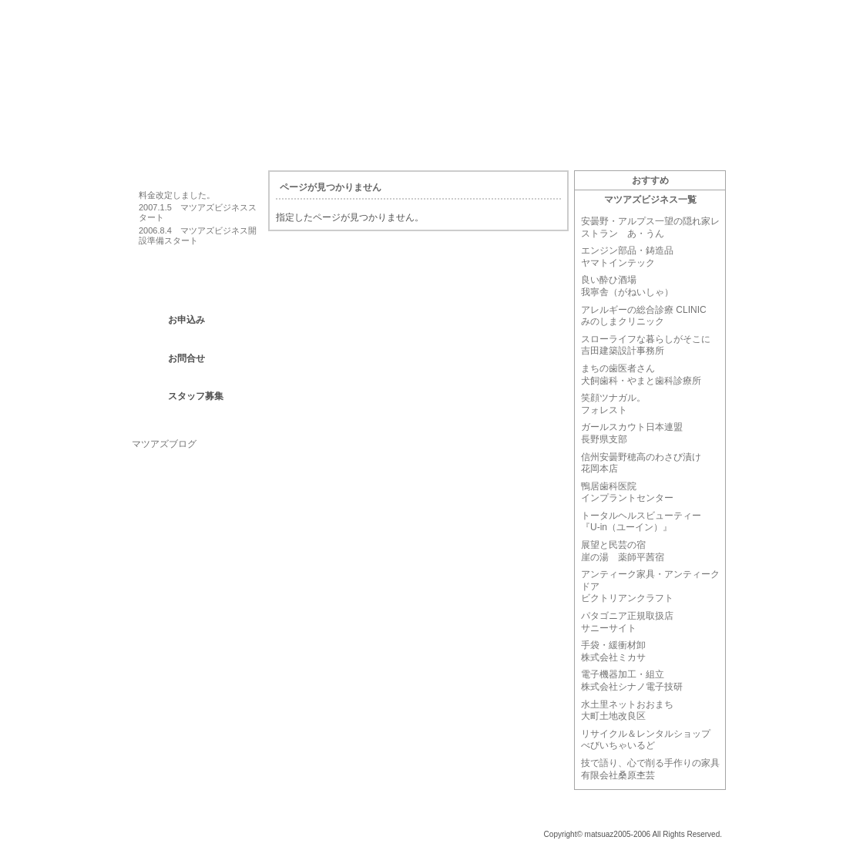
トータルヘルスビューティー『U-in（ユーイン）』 (641, 521)
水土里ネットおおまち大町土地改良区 (627, 710)
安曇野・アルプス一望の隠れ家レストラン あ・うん (650, 227)
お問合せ (186, 358)
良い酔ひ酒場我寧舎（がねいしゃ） (627, 285)
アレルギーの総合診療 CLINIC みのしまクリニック (644, 316)
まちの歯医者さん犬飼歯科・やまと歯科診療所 (641, 374)
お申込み (186, 319)
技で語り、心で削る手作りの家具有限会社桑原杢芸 (650, 769)
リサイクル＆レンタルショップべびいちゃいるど (645, 739)
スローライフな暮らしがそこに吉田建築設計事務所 (645, 345)
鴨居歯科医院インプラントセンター (627, 492)
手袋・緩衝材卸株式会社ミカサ (613, 651)
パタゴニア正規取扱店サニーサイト (627, 622)
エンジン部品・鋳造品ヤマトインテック (627, 256)
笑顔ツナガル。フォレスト (613, 403)
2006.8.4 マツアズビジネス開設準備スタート (198, 235)
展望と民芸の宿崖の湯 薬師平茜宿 (622, 551)
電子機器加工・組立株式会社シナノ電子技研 (632, 680)
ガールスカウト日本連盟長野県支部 (632, 433)
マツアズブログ (164, 444)
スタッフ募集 (195, 396)
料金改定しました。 (177, 195)
